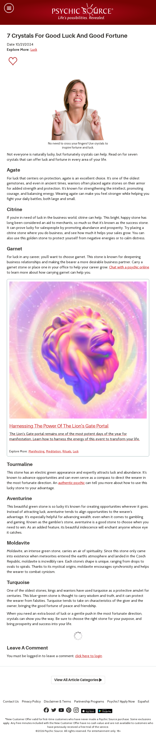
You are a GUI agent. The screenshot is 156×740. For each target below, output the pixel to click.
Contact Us (11, 701)
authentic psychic (71, 483)
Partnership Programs (89, 701)
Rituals (66, 451)
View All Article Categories (78, 680)
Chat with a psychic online (129, 267)
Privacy (31, 701)
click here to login (88, 656)
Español (143, 701)
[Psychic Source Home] (82, 19)
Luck (33, 49)
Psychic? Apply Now (121, 701)
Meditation (53, 451)
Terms (57, 701)
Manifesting (36, 451)
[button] (9, 8)
